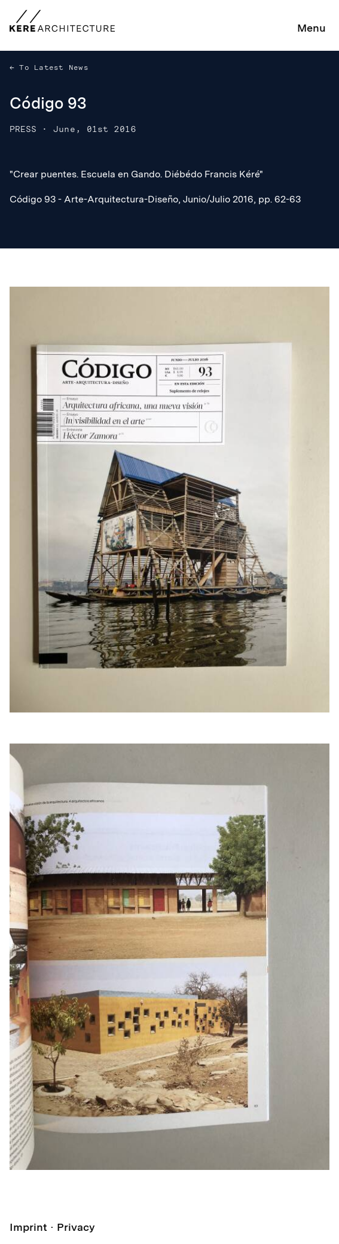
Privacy (76, 1227)
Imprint (28, 1227)
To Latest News (51, 67)
